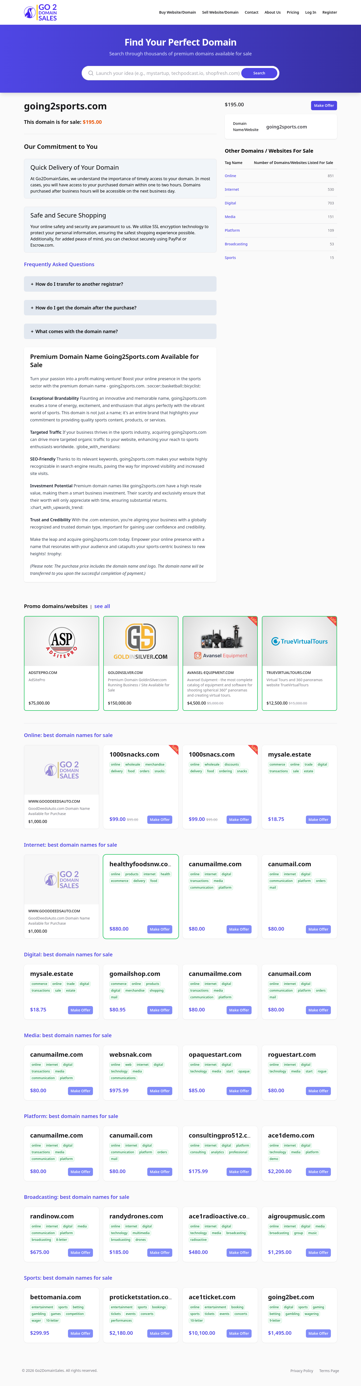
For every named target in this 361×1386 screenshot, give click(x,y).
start (229, 1071)
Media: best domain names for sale (68, 1035)
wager (36, 1320)
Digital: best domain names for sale (68, 954)
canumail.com (289, 864)
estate (308, 771)
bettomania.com (55, 1297)
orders (144, 771)
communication (201, 887)
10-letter (52, 1320)
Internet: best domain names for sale (70, 844)
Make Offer (324, 105)
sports (63, 1307)
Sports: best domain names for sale (68, 1277)
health (165, 874)
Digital (230, 203)
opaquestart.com (215, 1054)
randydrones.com (136, 1216)
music (312, 1233)
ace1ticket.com (212, 1297)
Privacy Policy (301, 1370)
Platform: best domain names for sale (71, 1116)
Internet (232, 189)
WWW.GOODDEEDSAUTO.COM (54, 801)
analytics (217, 1152)
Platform (232, 230)
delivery (117, 771)
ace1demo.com (291, 1135)
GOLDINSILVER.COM (125, 672)
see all (102, 606)
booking (237, 1307)
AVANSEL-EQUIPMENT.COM (210, 672)
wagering (312, 1314)
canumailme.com (215, 864)
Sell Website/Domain (220, 12)
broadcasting (41, 1239)
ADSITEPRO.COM (43, 672)
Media (230, 216)
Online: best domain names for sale (68, 735)
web (128, 1064)
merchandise (154, 764)
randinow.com (52, 1216)
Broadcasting (236, 243)
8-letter (61, 1239)
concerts (147, 1314)
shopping (157, 990)
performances (121, 1320)
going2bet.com (291, 1297)
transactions (279, 771)
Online (230, 175)
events (131, 1314)
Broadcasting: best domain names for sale (76, 1196)
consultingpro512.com (223, 1135)
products (132, 874)
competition (75, 1314)
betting (78, 1307)
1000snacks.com (134, 754)
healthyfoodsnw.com (141, 864)
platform (225, 887)
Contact (252, 12)
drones (140, 1239)
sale (296, 771)
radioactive (198, 1239)
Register (329, 12)
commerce (277, 764)
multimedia (141, 1233)
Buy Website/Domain (177, 12)
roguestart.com (292, 1054)
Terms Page (329, 1370)
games (56, 1314)
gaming (318, 1307)
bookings (159, 1307)
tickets (116, 1314)
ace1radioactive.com (220, 1216)
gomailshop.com (134, 973)
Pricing (293, 12)
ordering (225, 771)
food (131, 771)
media (218, 881)
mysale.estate (289, 754)
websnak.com (130, 1054)
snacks (159, 771)
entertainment (42, 1307)
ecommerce (119, 881)
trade (309, 764)
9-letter (275, 1320)
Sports (230, 257)
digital (322, 764)
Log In (310, 12)
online (115, 764)
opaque (244, 1071)
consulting (198, 1152)
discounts (232, 764)
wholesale (132, 764)
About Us (273, 12)
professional (238, 1152)
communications (123, 1078)
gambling (39, 1314)
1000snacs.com (212, 754)
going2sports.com (65, 106)
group (298, 1233)
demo (274, 1159)
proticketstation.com (142, 1297)
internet (150, 874)
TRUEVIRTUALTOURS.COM (289, 672)
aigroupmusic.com (296, 1216)
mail (273, 887)
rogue (322, 1071)
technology (119, 1071)
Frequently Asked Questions (59, 264)
